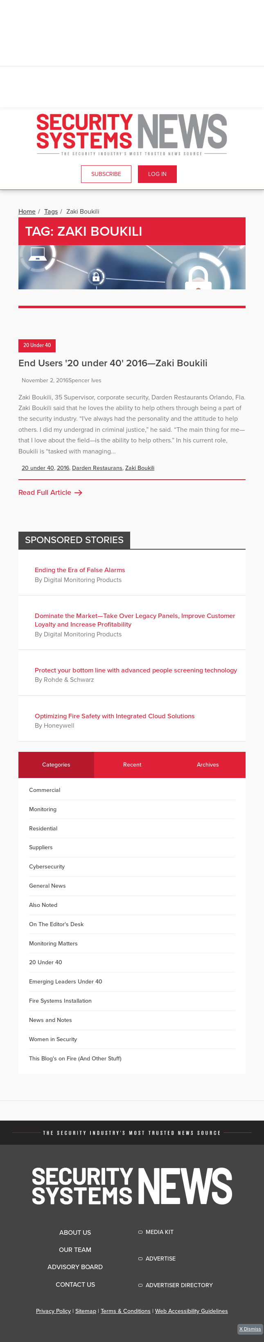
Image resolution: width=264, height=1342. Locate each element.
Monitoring (42, 809)
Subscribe (106, 174)
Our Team (75, 1250)
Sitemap (85, 1311)
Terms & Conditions (126, 1311)
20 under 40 (38, 468)
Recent (132, 764)
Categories (56, 764)
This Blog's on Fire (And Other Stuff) (75, 1058)
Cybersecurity (47, 866)
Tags (51, 212)
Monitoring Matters (53, 943)
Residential (43, 828)
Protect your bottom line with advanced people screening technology (136, 670)
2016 (63, 468)
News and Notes (50, 1020)
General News (47, 885)
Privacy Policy (53, 1311)
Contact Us (75, 1285)
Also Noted (43, 905)
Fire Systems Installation (60, 1000)
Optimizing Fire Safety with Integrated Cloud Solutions (115, 716)
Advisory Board (75, 1267)
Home (27, 212)
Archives (208, 764)
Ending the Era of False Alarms (80, 570)
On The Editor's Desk (56, 924)
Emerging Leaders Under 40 (65, 981)
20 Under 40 (37, 346)
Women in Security (53, 1039)
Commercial (44, 790)
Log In (157, 174)
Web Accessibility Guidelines (191, 1311)
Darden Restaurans (97, 468)
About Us (75, 1233)
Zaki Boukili (139, 468)
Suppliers (41, 847)
